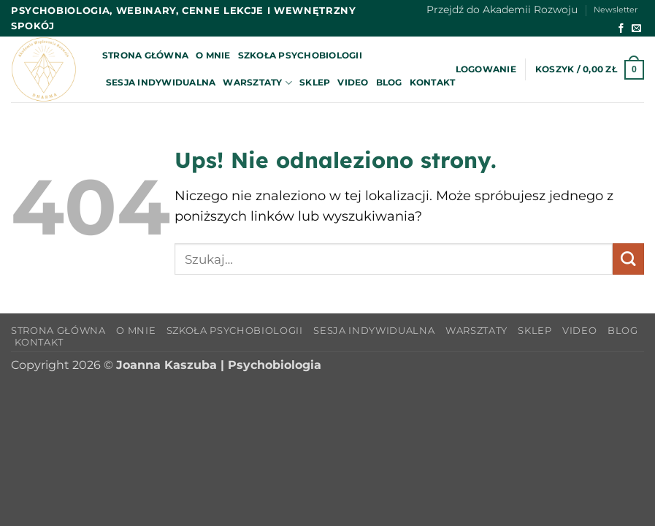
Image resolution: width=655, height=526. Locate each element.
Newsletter (615, 10)
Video (352, 82)
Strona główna (145, 55)
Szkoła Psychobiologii (300, 55)
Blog (389, 82)
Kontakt (433, 82)
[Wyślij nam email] (636, 28)
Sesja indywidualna (160, 82)
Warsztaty (257, 83)
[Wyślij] (628, 259)
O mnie (213, 55)
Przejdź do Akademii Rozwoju (502, 9)
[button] (486, 69)
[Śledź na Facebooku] (621, 28)
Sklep (314, 82)
